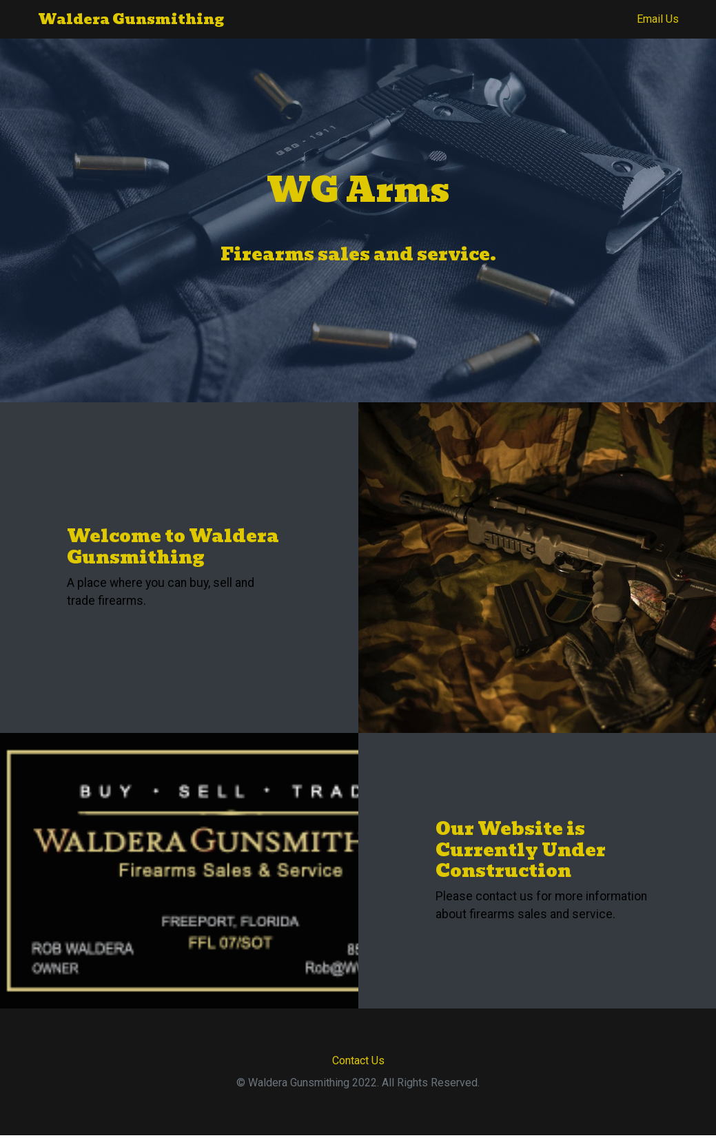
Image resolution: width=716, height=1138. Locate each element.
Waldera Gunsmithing (131, 19)
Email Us (658, 18)
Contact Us (358, 1060)
